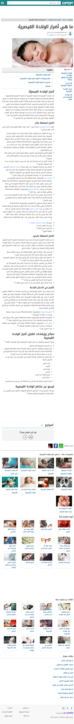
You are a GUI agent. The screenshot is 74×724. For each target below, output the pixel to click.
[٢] (13, 118)
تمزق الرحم (48, 323)
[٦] (29, 222)
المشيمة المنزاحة (46, 311)
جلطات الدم (48, 178)
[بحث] (58, 3)
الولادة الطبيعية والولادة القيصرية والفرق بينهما (66, 76)
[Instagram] (63, 708)
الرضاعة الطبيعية (15, 166)
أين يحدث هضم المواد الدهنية (63, 676)
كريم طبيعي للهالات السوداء (63, 668)
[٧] (22, 279)
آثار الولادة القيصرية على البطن (67, 97)
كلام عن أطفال (68, 672)
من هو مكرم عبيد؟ (67, 689)
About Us (26, 716)
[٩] (26, 393)
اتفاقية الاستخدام (7, 712)
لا (25, 437)
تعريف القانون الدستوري (65, 664)
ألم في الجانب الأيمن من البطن (62, 685)
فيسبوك (56, 446)
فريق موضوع (8, 716)
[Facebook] (71, 708)
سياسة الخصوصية (24, 712)
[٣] (30, 126)
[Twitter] (67, 708)
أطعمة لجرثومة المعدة (65, 693)
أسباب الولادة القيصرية (67, 90)
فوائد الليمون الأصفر (66, 680)
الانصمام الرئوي (34, 189)
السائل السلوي (35, 208)
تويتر (50, 446)
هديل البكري (50, 32)
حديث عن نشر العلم (66, 697)
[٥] (29, 192)
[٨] (15, 302)
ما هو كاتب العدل (67, 660)
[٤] (41, 129)
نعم (31, 437)
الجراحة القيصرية (44, 126)
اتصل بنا (9, 708)
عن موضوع (26, 708)
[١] (14, 118)
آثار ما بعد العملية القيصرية (66, 84)
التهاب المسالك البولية (38, 222)
